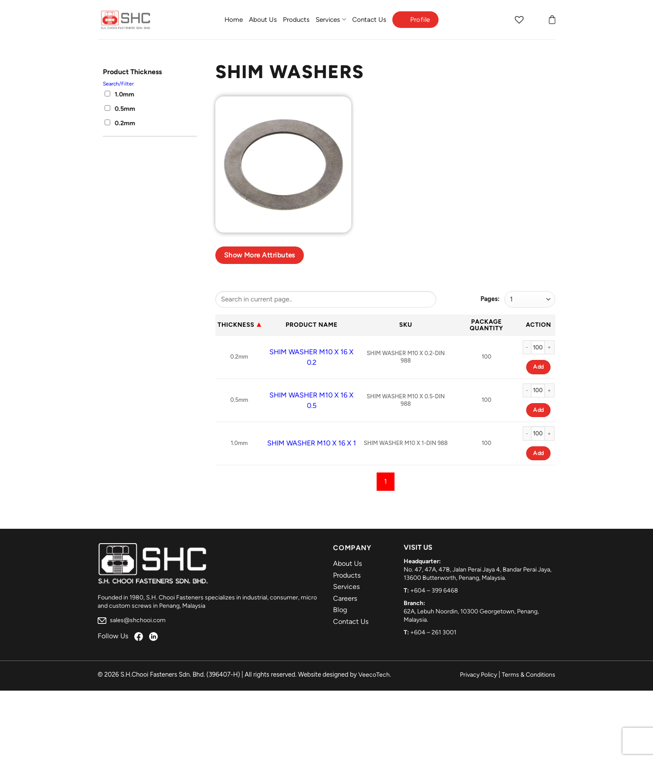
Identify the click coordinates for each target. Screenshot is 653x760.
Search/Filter (118, 84)
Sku (405, 325)
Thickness (236, 325)
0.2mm (120, 123)
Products (296, 20)
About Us (263, 20)
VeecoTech (374, 674)
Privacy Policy (478, 674)
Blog (340, 610)
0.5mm (120, 109)
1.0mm (119, 94)
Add (538, 366)
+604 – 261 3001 (433, 632)
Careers (345, 598)
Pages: (490, 299)
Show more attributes (259, 255)
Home (233, 20)
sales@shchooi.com (132, 620)
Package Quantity (486, 325)
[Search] (502, 19)
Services (331, 19)
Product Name (311, 325)
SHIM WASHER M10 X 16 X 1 (311, 443)
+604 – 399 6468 (434, 590)
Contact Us (369, 20)
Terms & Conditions (528, 674)
